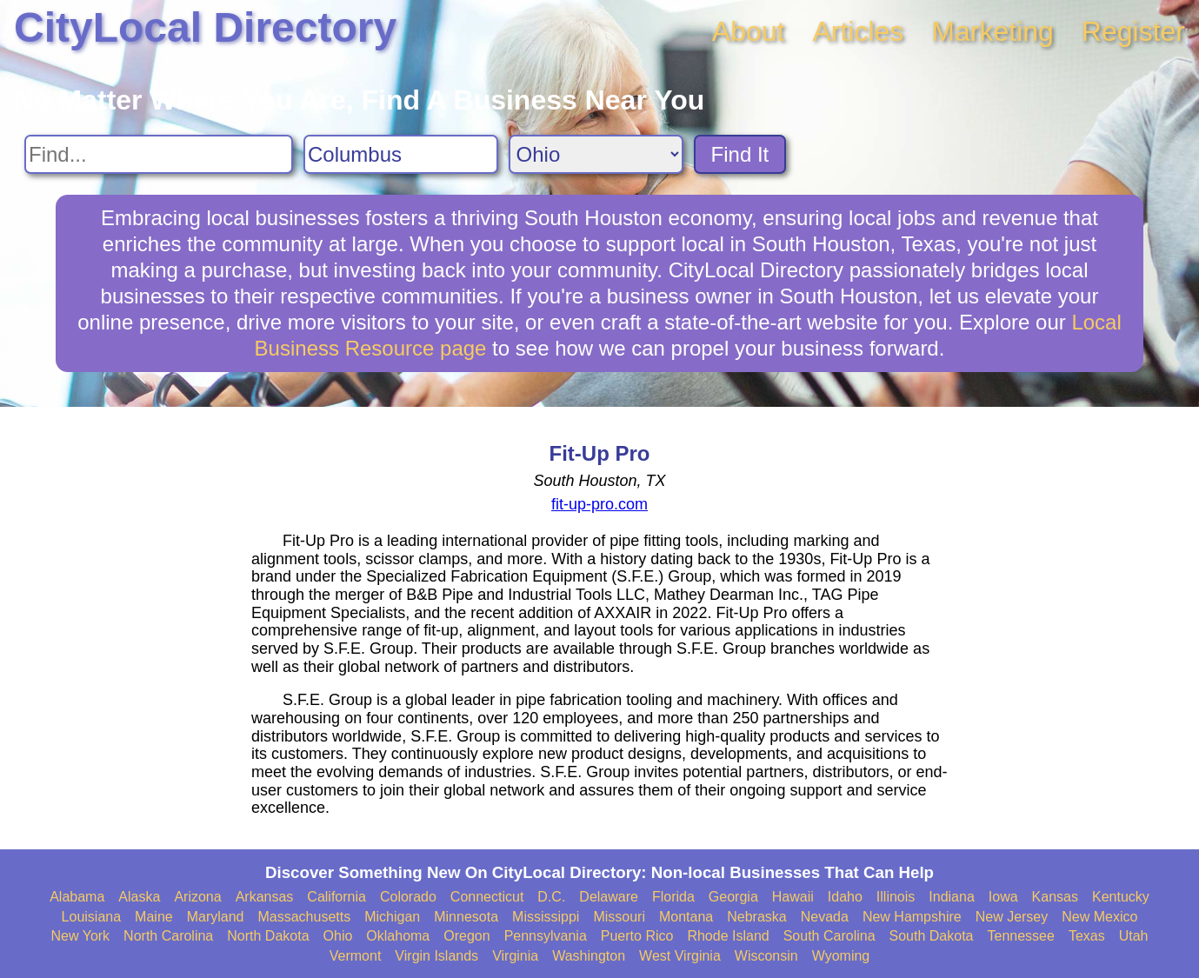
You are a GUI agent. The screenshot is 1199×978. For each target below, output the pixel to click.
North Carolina (168, 935)
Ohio (338, 935)
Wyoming (841, 955)
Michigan (392, 916)
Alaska (139, 896)
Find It (740, 154)
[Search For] (158, 154)
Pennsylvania (545, 935)
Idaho (845, 896)
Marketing (992, 31)
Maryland (215, 916)
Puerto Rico (637, 935)
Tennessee (1020, 935)
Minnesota (466, 916)
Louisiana (92, 916)
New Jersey (1012, 916)
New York (80, 935)
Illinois (895, 896)
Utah (1134, 935)
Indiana (952, 896)
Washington (588, 955)
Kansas (1055, 896)
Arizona (197, 896)
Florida (673, 896)
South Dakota (931, 935)
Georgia (733, 896)
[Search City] (400, 154)
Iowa (1003, 896)
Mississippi (545, 916)
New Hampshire (912, 916)
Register (1133, 31)
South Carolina (829, 935)
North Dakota (268, 935)
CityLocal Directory (205, 27)
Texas (1087, 935)
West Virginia (680, 955)
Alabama (77, 896)
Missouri (619, 916)
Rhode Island (728, 935)
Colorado (408, 896)
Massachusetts (303, 916)
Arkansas (265, 896)
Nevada (825, 916)
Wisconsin (766, 955)
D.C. (551, 896)
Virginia (515, 955)
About (748, 31)
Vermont (356, 955)
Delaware (608, 896)
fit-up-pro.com (599, 504)
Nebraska (756, 916)
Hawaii (793, 896)
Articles (857, 31)
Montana (686, 916)
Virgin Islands (436, 955)
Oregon (466, 935)
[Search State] (596, 154)
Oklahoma (398, 935)
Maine (154, 916)
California (336, 896)
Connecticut (487, 896)
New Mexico (1099, 916)
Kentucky (1120, 896)
